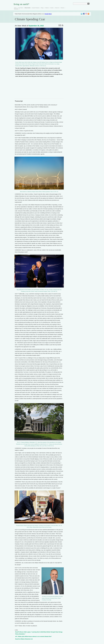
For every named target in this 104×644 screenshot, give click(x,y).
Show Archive (27, 7)
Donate (62, 7)
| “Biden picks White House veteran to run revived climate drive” (33, 636)
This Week (20, 7)
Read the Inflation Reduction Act (24, 639)
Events (51, 7)
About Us (57, 7)
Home (15, 7)
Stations (47, 7)
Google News (48, 13)
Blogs (42, 7)
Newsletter (16, 9)
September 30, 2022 (36, 26)
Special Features (35, 7)
